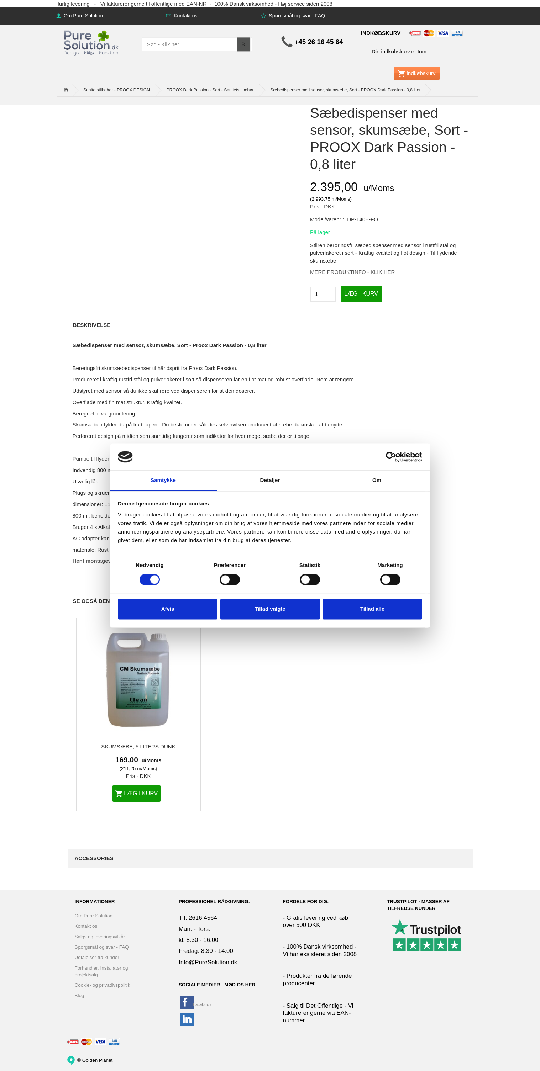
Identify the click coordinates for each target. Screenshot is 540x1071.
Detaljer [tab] (270, 480)
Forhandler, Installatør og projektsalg (101, 971)
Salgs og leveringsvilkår (100, 936)
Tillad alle (372, 609)
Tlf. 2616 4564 (198, 917)
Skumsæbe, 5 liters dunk (138, 746)
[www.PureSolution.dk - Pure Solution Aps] (92, 42)
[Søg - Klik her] (244, 44)
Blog (79, 995)
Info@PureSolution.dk (208, 962)
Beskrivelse (92, 325)
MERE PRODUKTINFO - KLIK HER (352, 272)
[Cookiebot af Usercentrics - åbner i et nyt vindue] (391, 456)
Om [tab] (376, 480)
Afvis (167, 609)
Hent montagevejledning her (109, 561)
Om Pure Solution (82, 15)
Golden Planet (97, 1059)
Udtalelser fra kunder (97, 957)
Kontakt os (184, 15)
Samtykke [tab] (163, 480)
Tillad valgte (270, 609)
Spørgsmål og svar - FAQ (296, 15)
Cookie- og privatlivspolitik (102, 985)
